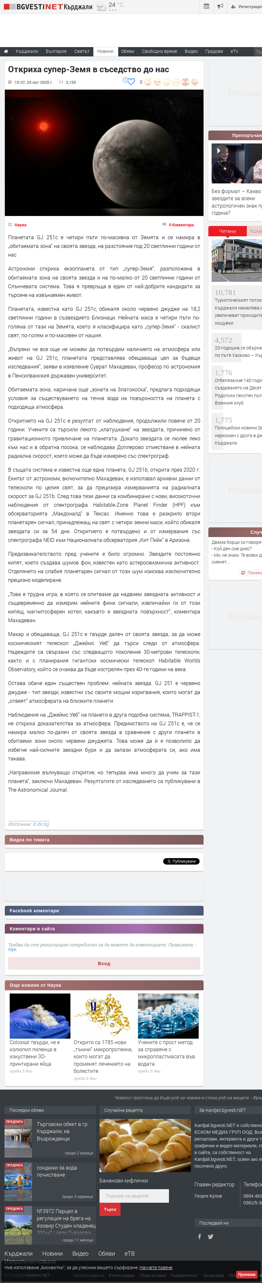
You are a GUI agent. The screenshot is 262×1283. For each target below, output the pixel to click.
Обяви (106, 1253)
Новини (105, 51)
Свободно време (159, 51)
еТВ (130, 1253)
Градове (214, 51)
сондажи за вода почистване (57, 1171)
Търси (110, 1209)
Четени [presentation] (227, 231)
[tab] (227, 233)
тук (12, 949)
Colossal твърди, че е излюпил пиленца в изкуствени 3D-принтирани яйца (35, 1053)
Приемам (247, 1274)
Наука (20, 225)
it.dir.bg (41, 824)
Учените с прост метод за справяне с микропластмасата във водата (166, 1053)
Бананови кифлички (124, 1180)
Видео (80, 1253)
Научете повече (156, 1267)
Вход (104, 963)
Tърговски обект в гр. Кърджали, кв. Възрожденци (63, 1131)
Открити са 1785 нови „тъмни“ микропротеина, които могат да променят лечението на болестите (103, 1056)
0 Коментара (181, 225)
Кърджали (19, 1253)
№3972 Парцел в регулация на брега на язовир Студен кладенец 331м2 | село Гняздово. (66, 1222)
